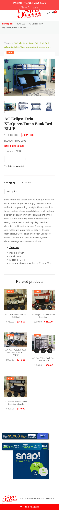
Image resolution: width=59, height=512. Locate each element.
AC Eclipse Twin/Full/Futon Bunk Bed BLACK (15, 403)
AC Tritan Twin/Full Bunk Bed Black (16, 315)
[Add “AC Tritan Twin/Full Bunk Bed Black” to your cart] (22, 307)
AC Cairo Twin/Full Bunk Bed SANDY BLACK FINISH (15, 352)
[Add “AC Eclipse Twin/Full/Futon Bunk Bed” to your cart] (49, 307)
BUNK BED (27, 182)
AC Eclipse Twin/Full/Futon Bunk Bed (43, 315)
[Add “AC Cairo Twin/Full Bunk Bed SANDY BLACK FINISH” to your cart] (22, 343)
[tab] (11, 191)
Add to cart (32, 507)
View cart (9, 43)
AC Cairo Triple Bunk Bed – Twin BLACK (43, 359)
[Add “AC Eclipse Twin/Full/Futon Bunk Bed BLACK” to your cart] (22, 394)
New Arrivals (29, 7)
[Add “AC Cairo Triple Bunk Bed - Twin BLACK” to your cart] (49, 350)
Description (11, 191)
